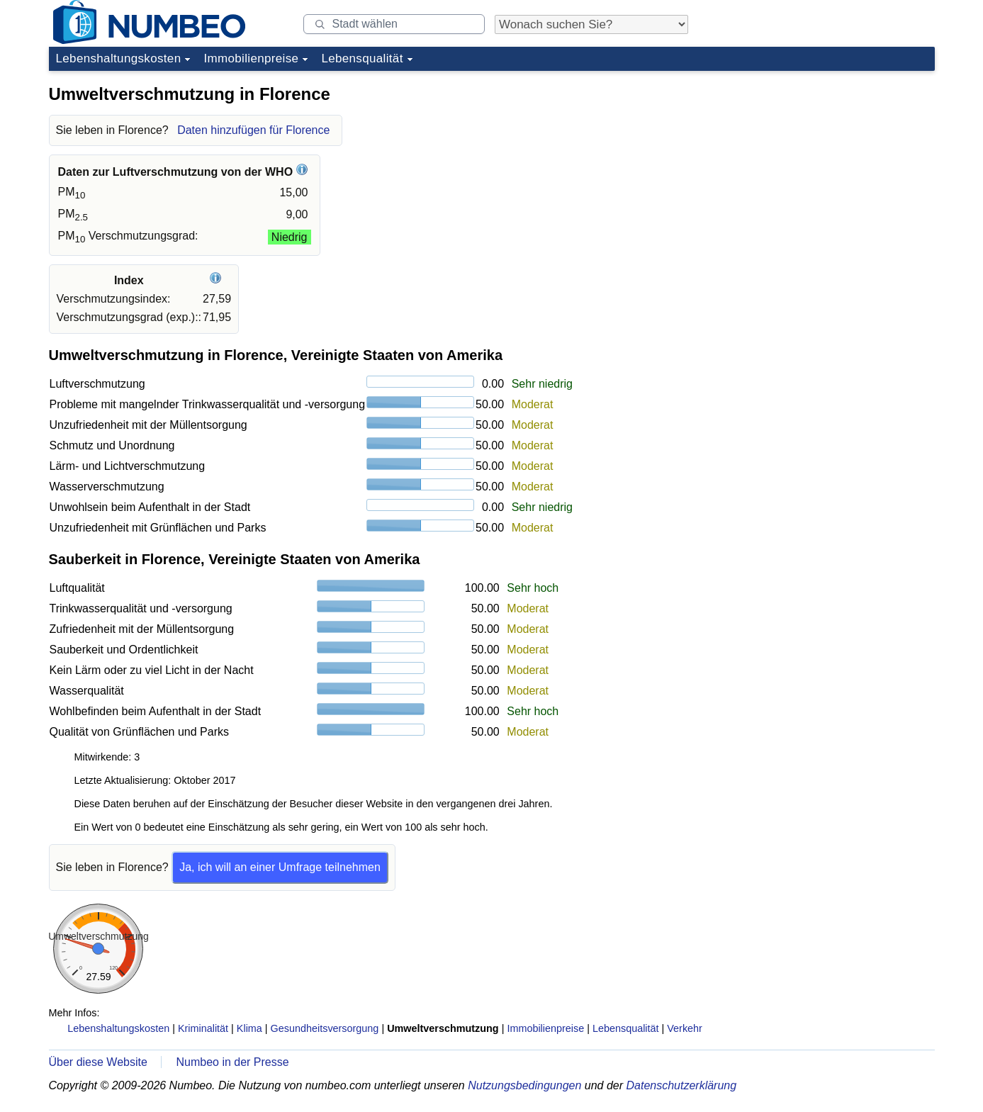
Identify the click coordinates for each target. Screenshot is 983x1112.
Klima (249, 1028)
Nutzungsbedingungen (524, 1085)
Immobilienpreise (250, 58)
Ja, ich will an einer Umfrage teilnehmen (280, 867)
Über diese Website (98, 1062)
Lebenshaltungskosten (118, 58)
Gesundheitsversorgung (325, 1028)
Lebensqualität (362, 58)
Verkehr (684, 1028)
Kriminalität (203, 1028)
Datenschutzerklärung (681, 1085)
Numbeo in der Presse (232, 1062)
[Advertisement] (828, 165)
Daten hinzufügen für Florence (253, 130)
